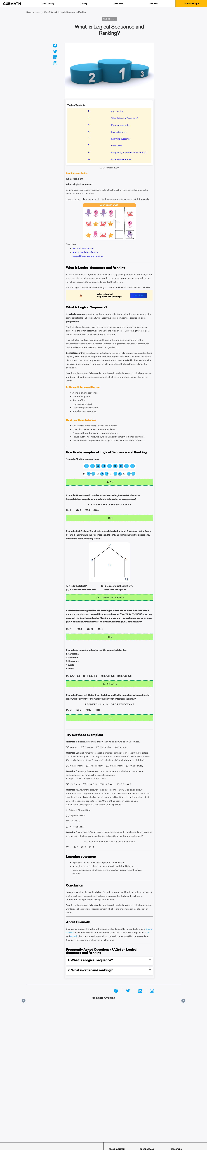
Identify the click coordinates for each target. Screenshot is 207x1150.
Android (74, 936)
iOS (148, 932)
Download (139, 295)
